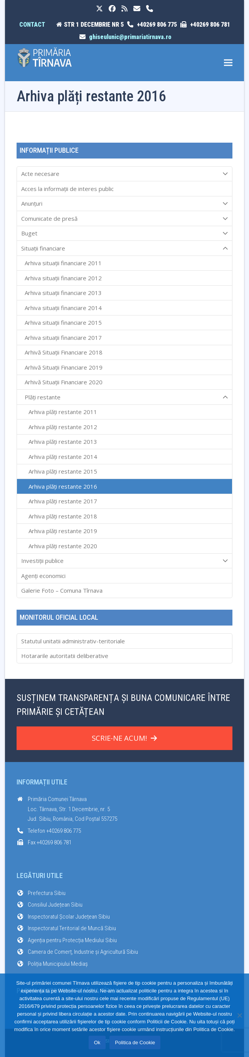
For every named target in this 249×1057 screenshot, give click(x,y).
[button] (228, 63)
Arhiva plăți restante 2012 (63, 427)
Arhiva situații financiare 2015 (63, 322)
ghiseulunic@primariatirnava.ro (130, 37)
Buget (124, 233)
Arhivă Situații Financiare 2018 (64, 352)
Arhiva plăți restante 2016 (63, 486)
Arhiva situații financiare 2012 (63, 278)
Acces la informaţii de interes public (67, 189)
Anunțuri (124, 203)
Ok (97, 1042)
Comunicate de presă (124, 218)
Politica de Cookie (135, 1042)
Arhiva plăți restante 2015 (63, 471)
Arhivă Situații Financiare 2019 (64, 367)
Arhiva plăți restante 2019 (63, 531)
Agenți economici (43, 576)
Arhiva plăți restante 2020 (63, 546)
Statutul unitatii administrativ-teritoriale (73, 641)
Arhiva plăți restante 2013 (63, 441)
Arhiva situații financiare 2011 (63, 263)
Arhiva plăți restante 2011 (63, 412)
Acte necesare (124, 174)
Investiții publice (124, 561)
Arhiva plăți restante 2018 (63, 516)
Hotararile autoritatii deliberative (64, 656)
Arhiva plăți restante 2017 (63, 501)
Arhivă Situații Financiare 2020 (64, 382)
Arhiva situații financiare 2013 (63, 293)
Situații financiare (124, 248)
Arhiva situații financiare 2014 (63, 308)
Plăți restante (124, 397)
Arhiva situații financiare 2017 (63, 337)
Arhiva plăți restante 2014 (63, 456)
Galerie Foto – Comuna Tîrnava (62, 590)
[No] (239, 1015)
